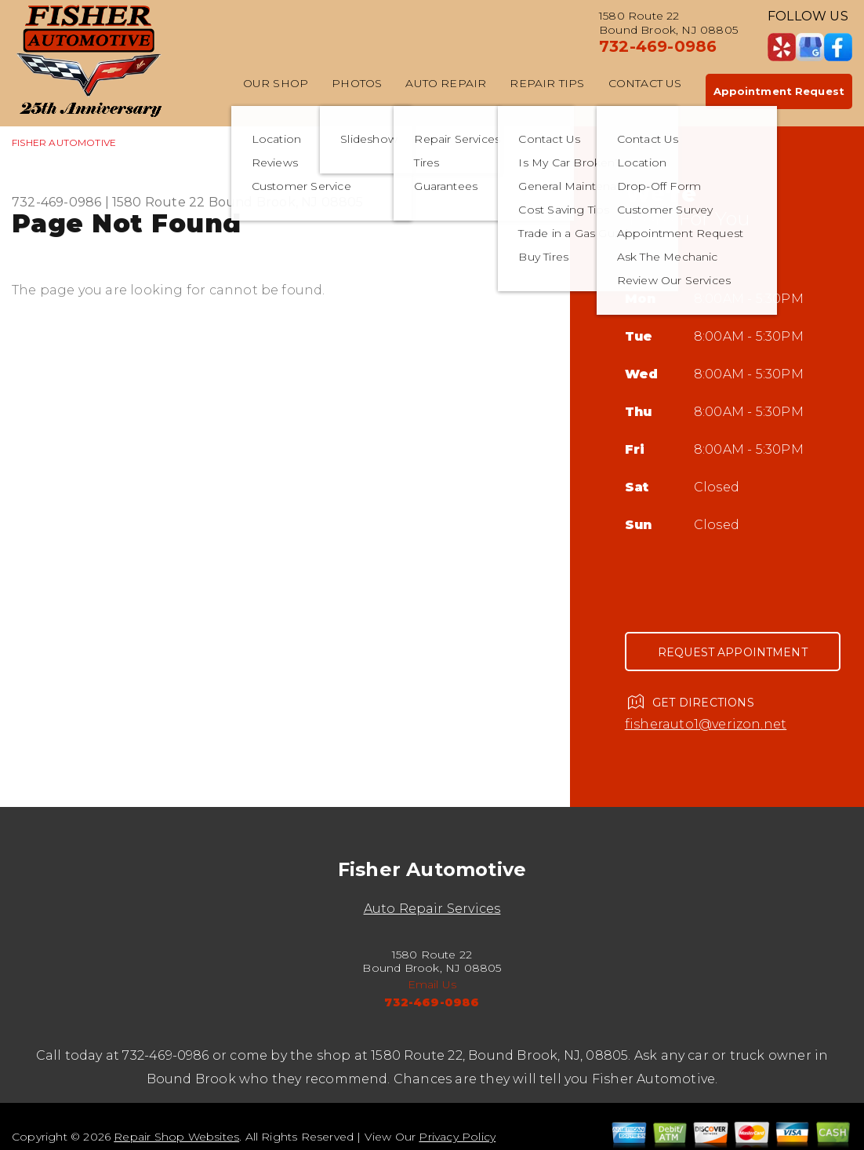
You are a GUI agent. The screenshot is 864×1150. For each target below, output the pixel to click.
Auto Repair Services (432, 908)
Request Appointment (733, 652)
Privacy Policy (457, 1137)
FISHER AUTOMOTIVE (64, 142)
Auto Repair (445, 83)
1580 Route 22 (158, 202)
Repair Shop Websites (176, 1137)
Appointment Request (778, 91)
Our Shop (276, 83)
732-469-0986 (658, 46)
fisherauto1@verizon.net (705, 724)
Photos (357, 83)
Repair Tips (547, 83)
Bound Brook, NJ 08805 (286, 202)
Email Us (432, 984)
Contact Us (645, 83)
